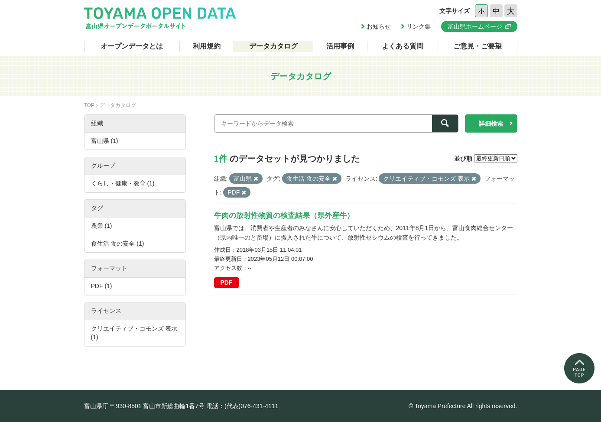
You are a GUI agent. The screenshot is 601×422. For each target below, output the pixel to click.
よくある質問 (402, 46)
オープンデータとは (132, 46)
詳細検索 (491, 123)
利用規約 (207, 46)
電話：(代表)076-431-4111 (242, 406)
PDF (227, 282)
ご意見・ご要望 (477, 46)
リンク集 (418, 26)
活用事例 (340, 46)
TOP (89, 105)
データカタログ (273, 46)
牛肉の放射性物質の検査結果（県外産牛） (284, 215)
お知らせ (379, 26)
